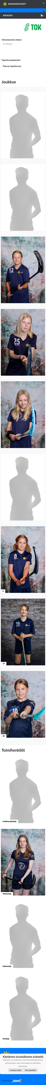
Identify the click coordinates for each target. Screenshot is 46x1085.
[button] (23, 127)
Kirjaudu (23, 15)
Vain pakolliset (30, 1070)
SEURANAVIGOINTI (24, 3)
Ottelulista (7, 52)
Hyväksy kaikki (15, 1070)
